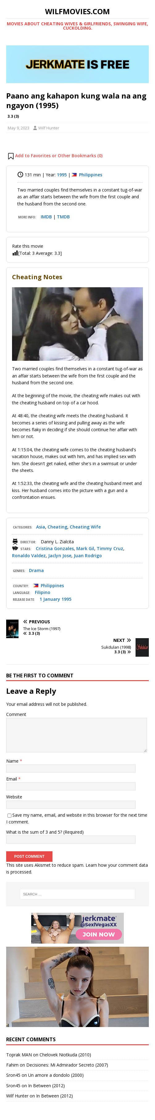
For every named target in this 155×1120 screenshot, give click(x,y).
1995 (62, 175)
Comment (16, 714)
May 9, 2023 (18, 128)
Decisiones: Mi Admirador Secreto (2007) (67, 1065)
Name (13, 761)
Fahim (12, 1065)
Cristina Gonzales (55, 548)
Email (12, 779)
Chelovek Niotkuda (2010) (65, 1055)
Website (14, 797)
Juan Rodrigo (88, 555)
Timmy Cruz (110, 548)
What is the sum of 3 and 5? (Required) (45, 832)
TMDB (63, 217)
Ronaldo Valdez (29, 555)
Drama (36, 570)
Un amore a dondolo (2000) (56, 1075)
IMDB (46, 217)
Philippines (90, 175)
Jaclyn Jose (59, 555)
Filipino (42, 592)
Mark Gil (85, 548)
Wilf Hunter (48, 128)
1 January (50, 599)
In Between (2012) (46, 1085)
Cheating (57, 527)
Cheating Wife (85, 527)
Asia (40, 527)
